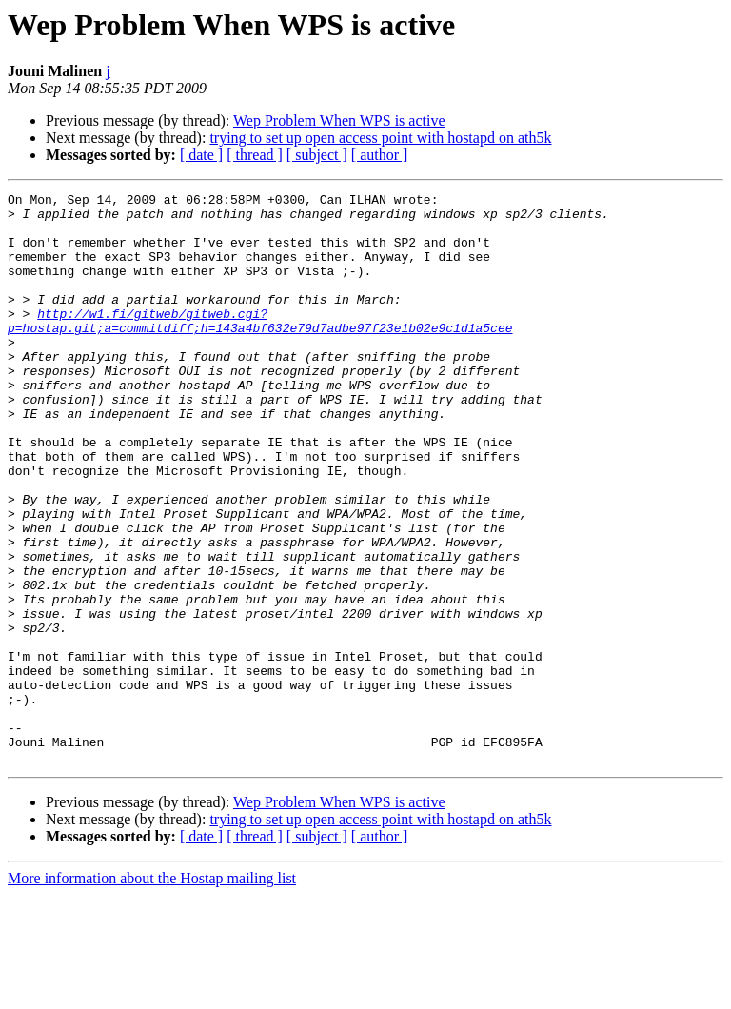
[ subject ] (316, 155)
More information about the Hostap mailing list (152, 992)
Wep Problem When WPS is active (339, 120)
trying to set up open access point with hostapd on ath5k (380, 137)
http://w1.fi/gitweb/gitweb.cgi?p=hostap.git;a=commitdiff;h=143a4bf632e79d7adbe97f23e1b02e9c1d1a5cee (260, 347)
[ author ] (379, 155)
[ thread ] (255, 155)
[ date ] (201, 155)
